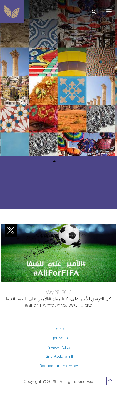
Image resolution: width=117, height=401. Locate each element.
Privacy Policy (58, 347)
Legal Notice (58, 337)
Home (58, 328)
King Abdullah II (58, 356)
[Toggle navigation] (113, 11)
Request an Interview (58, 365)
